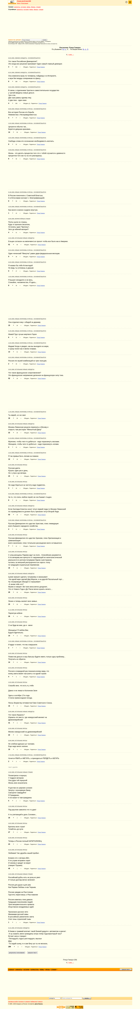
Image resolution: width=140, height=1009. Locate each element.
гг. (65, 49)
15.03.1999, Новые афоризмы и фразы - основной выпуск (27, 206)
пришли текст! (126, 969)
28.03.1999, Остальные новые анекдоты (21, 424)
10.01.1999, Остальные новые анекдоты (21, 238)
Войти (18, 3)
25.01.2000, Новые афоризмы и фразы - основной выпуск (27, 250)
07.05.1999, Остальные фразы (17, 481)
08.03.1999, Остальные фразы (17, 598)
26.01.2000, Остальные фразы (17, 668)
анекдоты (17, 7)
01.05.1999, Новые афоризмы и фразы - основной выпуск (27, 331)
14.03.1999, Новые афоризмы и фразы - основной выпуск (27, 276)
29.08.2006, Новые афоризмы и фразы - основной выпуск (27, 150)
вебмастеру (34, 1001)
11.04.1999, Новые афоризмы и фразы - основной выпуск (27, 412)
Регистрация (24, 3)
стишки (38, 7)
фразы (33, 7)
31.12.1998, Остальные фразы (17, 610)
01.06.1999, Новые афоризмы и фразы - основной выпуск (27, 192)
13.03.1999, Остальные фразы (17, 622)
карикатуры (35, 969)
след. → (71, 54)
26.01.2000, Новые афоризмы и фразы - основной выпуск (27, 357)
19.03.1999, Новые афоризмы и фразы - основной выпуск (27, 138)
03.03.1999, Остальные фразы (17, 849)
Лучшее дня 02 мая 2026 (24, 1)
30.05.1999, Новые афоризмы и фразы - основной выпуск (27, 520)
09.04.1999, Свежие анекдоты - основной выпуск (24, 87)
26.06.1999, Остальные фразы (17, 740)
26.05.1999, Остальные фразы (17, 653)
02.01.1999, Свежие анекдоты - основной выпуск (24, 72)
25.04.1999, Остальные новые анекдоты (21, 573)
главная (11, 969)
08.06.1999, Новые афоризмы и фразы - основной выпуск (27, 109)
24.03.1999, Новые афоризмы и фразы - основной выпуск (27, 262)
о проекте (27, 1001)
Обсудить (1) (26, 103)
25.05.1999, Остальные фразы (17, 728)
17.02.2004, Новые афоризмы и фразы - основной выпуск (27, 755)
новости (40, 1001)
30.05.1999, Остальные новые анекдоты (21, 711)
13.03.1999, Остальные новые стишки (20, 874)
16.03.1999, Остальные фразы (17, 551)
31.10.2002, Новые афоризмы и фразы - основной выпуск (27, 438)
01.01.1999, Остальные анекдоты (18, 928)
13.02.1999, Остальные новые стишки (20, 772)
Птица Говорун (41, 67)
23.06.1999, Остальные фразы (17, 534)
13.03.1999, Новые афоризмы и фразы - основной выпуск (27, 123)
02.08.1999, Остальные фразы (17, 837)
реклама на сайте (13, 1001)
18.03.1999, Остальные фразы (17, 823)
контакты (21, 1001)
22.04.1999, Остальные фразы (17, 465)
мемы (28, 7)
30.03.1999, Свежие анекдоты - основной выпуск (24, 58)
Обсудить (25, 67)
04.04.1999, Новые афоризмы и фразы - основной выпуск (27, 493)
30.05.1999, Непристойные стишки (19, 218)
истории (23, 7)
